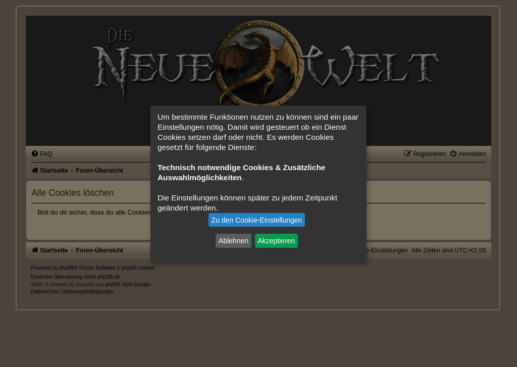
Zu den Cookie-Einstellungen (257, 220)
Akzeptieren (276, 241)
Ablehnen (233, 241)
